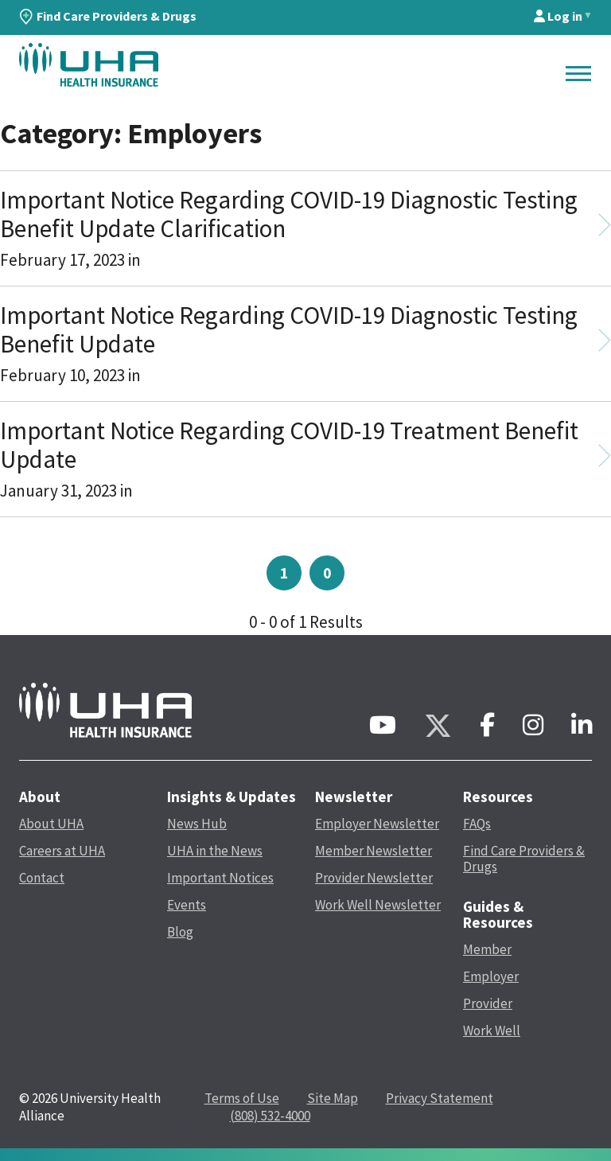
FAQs (477, 823)
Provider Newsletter (374, 877)
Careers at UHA (62, 850)
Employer (491, 976)
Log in (558, 16)
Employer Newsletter (377, 823)
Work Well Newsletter (378, 905)
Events (186, 905)
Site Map (332, 1098)
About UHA (51, 823)
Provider (487, 1003)
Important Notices (220, 877)
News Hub (197, 823)
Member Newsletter (373, 850)
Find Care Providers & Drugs (108, 16)
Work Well (491, 1030)
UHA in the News (215, 850)
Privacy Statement (439, 1098)
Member (487, 949)
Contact (41, 877)
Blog (180, 932)
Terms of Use (241, 1098)
